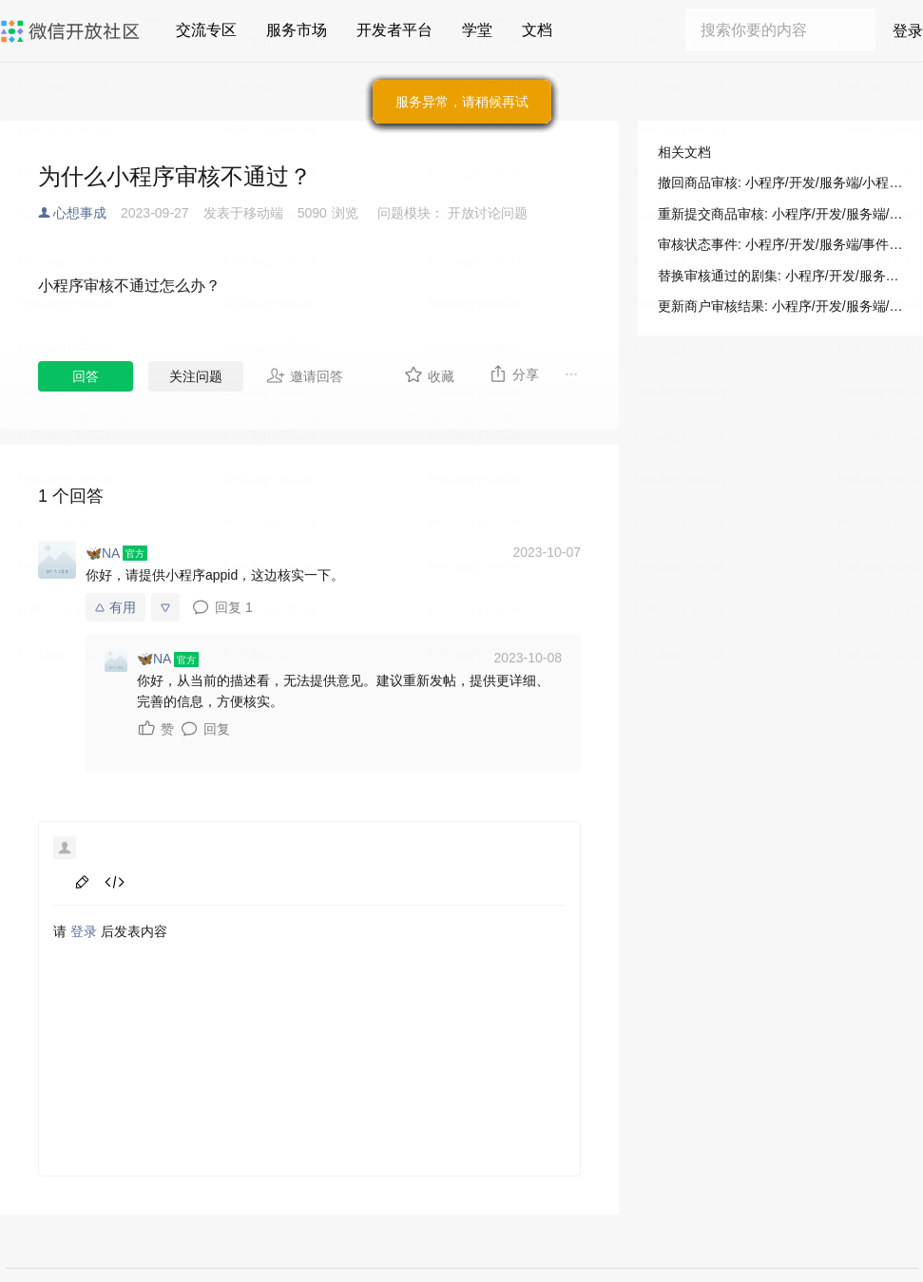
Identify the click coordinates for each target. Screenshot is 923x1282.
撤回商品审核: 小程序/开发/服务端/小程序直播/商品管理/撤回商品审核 (780, 182)
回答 (85, 376)
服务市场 (296, 30)
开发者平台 (394, 30)
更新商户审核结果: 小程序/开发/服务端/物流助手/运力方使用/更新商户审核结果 (780, 306)
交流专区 (206, 30)
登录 (908, 31)
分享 (514, 373)
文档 (537, 30)
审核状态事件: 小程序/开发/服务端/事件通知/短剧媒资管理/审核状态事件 (780, 244)
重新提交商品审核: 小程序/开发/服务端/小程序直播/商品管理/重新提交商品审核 (780, 213)
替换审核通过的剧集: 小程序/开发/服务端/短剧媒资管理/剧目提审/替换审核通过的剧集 (780, 275)
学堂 (477, 30)
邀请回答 (304, 375)
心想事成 (79, 212)
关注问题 (195, 376)
